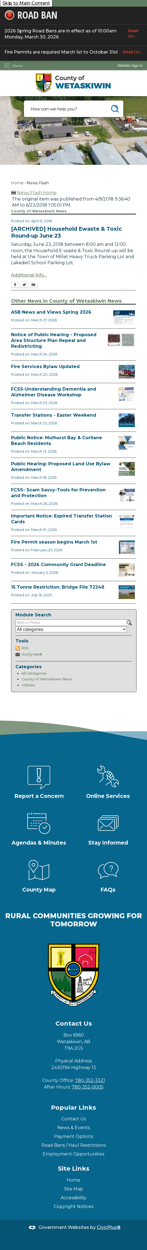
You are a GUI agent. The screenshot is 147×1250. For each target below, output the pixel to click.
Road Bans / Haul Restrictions (73, 1145)
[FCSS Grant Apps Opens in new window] (126, 570)
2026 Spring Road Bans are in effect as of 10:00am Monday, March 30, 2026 (73, 34)
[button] (115, 109)
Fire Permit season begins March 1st (54, 542)
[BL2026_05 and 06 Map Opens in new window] (121, 340)
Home (17, 182)
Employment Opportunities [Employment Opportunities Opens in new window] (73, 1154)
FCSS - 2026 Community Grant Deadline (58, 564)
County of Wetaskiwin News (47, 679)
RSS (25, 648)
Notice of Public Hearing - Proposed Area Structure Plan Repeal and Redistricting (54, 340)
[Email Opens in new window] (33, 285)
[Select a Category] (71, 629)
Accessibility (73, 1197)
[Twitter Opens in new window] (24, 285)
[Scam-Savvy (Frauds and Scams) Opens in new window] (126, 495)
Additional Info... (29, 275)
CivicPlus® (109, 1227)
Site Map (73, 1188)
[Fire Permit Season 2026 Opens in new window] (126, 547)
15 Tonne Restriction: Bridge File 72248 (57, 587)
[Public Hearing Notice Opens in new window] (126, 469)
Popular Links (73, 1107)
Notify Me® (32, 654)
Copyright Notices (73, 1206)
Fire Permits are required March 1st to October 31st (73, 52)
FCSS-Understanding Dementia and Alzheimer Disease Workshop (53, 391)
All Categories (34, 673)
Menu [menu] (18, 65)
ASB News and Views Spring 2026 (51, 312)
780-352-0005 (87, 1087)
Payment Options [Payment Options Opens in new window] (73, 1136)
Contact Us (74, 1118)
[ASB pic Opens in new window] (124, 317)
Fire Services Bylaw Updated (45, 366)
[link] (130, 65)
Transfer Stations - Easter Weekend (53, 415)
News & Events (73, 1127)
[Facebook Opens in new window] (15, 285)
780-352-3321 (90, 1080)
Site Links (73, 1168)
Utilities (28, 685)
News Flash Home (37, 192)
